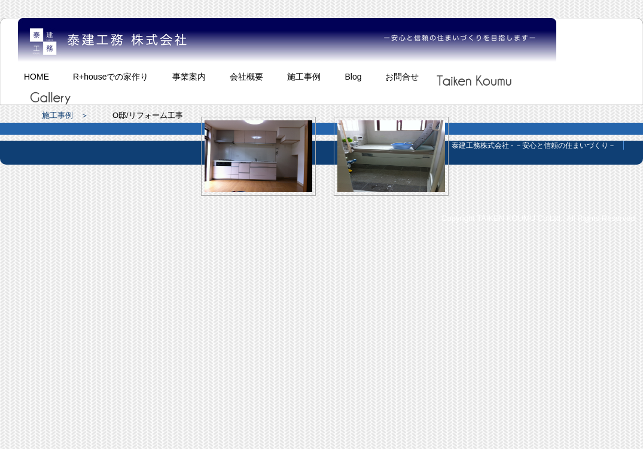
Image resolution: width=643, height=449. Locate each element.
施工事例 (304, 76)
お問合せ (402, 76)
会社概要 (246, 76)
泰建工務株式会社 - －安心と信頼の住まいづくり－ (534, 145)
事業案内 (189, 76)
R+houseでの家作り (110, 76)
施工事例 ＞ (65, 115)
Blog (353, 76)
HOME (36, 76)
